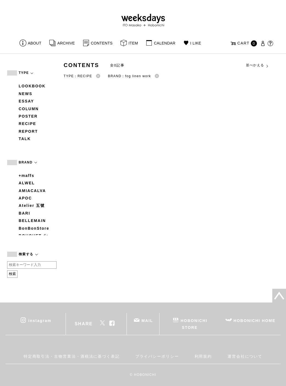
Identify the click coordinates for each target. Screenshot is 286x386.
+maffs (26, 175)
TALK (25, 139)
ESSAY (26, 101)
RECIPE (27, 123)
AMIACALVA (32, 190)
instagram (39, 320)
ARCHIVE (66, 43)
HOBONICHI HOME (255, 320)
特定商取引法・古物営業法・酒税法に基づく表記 (72, 356)
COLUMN (29, 109)
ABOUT (34, 43)
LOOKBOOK (32, 86)
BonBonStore (34, 228)
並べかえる (257, 65)
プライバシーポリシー (157, 356)
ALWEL (27, 183)
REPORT (28, 131)
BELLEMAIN (32, 220)
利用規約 (203, 356)
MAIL (147, 320)
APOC (25, 198)
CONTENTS (102, 43)
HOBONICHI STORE (194, 323)
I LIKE (195, 43)
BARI (24, 213)
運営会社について (245, 356)
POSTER (28, 116)
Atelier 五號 (32, 205)
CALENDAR (164, 43)
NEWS (25, 93)
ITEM (133, 43)
